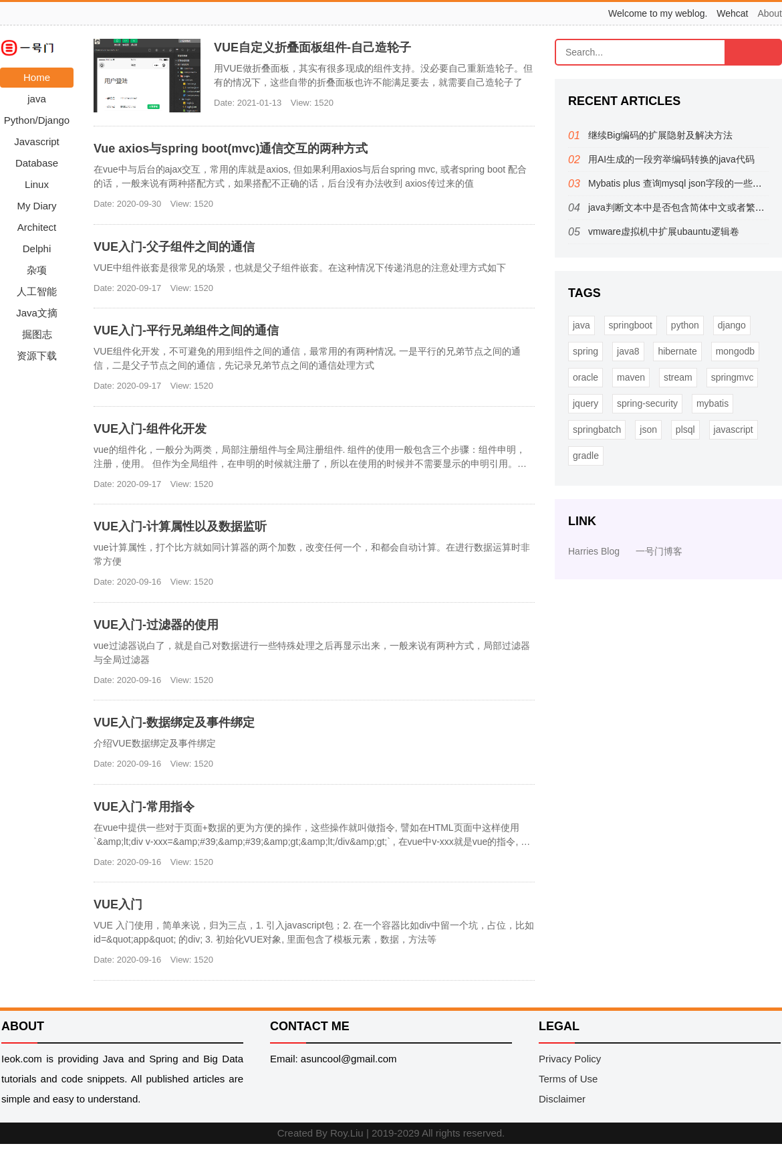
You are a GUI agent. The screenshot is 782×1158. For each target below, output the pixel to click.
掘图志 (37, 334)
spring (585, 351)
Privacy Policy (570, 1058)
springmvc (732, 377)
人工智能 (37, 291)
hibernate (677, 351)
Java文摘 (36, 312)
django (732, 325)
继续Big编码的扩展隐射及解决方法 (660, 135)
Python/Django (37, 120)
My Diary (36, 205)
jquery (585, 403)
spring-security (647, 403)
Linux (37, 184)
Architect (36, 227)
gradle (586, 455)
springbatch (597, 429)
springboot (630, 325)
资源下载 (37, 355)
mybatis (712, 403)
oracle (585, 377)
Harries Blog (594, 551)
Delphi (37, 248)
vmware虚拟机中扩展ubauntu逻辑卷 (663, 231)
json (648, 429)
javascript (733, 429)
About (769, 13)
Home (36, 77)
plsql (685, 429)
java (36, 98)
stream (678, 377)
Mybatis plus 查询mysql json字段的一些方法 (679, 183)
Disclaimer (562, 1098)
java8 (628, 351)
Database (36, 163)
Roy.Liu (347, 1133)
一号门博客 (659, 551)
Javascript (36, 141)
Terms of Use (568, 1078)
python (685, 325)
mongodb (735, 351)
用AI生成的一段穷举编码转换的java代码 (671, 159)
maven (631, 377)
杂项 (37, 270)
